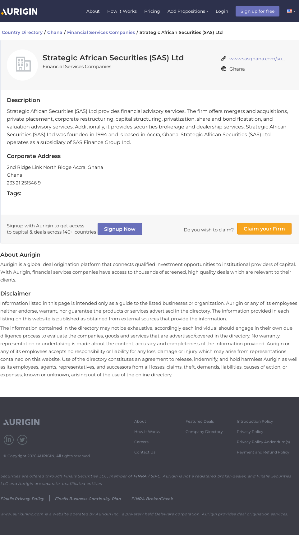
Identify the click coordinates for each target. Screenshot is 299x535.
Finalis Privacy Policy (22, 498)
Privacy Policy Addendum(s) (263, 442)
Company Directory (204, 431)
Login (222, 11)
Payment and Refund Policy (263, 452)
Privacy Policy (250, 431)
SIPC (155, 476)
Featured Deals (200, 421)
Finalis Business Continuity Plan (88, 498)
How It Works (147, 431)
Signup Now (120, 229)
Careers (141, 442)
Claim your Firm (264, 229)
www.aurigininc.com (22, 514)
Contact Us (144, 452)
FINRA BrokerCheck (151, 498)
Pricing (152, 11)
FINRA (140, 476)
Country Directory (22, 32)
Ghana (54, 32)
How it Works (122, 11)
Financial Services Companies (101, 32)
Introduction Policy (255, 421)
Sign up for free (257, 11)
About (93, 11)
